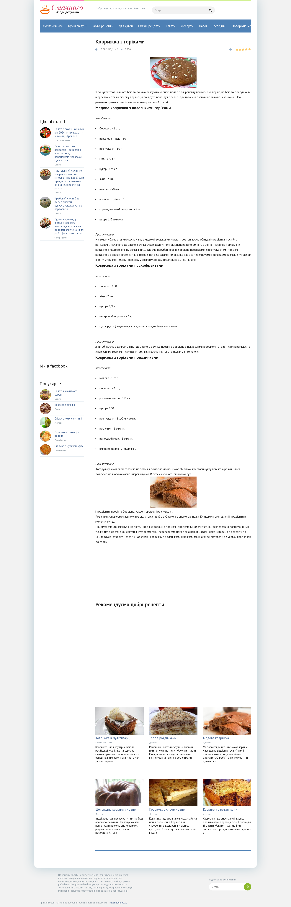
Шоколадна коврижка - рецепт (117, 809)
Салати (170, 26)
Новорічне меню (243, 26)
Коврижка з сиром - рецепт (168, 809)
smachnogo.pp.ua (118, 902)
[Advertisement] (173, 570)
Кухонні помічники (103, 742)
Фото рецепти (103, 26)
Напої (203, 26)
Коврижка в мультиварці (112, 738)
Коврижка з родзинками (220, 809)
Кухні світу (76, 26)
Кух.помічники (52, 26)
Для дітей (126, 26)
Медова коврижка (216, 738)
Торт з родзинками (162, 738)
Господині (219, 26)
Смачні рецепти (149, 26)
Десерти (187, 26)
